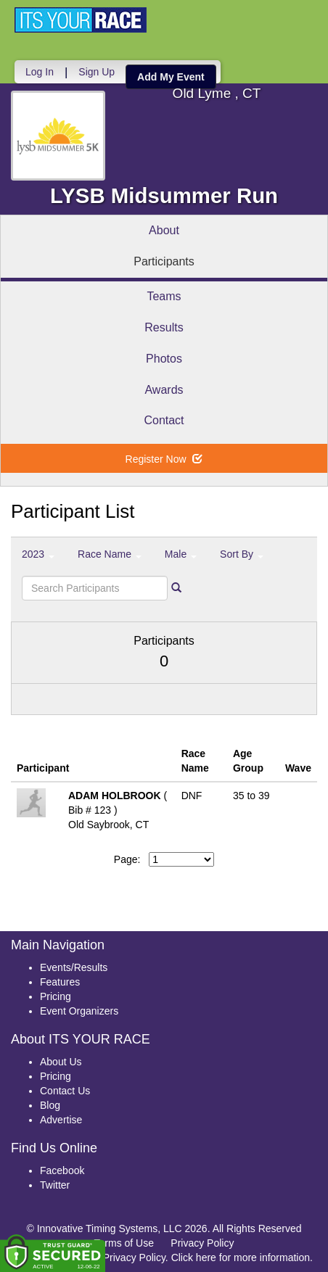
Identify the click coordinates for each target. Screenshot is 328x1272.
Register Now (164, 459)
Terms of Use (124, 1243)
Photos (164, 358)
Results (163, 327)
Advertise (61, 1120)
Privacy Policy (202, 1243)
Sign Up (96, 72)
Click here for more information (240, 1257)
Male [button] (181, 554)
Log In (39, 72)
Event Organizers (79, 1011)
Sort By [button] (241, 554)
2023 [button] (38, 554)
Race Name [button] (110, 554)
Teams (164, 296)
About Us (61, 1061)
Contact (164, 420)
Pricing (55, 996)
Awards (163, 390)
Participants (164, 261)
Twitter (55, 1185)
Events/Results (73, 967)
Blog (50, 1105)
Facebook (62, 1170)
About (164, 230)
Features (60, 982)
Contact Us (65, 1091)
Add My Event (171, 77)
